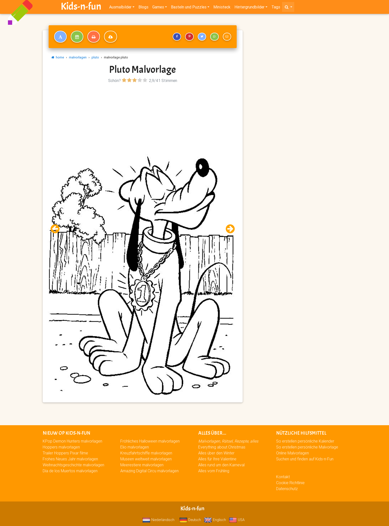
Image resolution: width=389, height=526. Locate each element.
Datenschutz (287, 488)
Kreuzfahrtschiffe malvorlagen (146, 452)
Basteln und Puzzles (188, 7)
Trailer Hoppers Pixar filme (65, 452)
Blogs (143, 7)
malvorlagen (78, 57)
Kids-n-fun (81, 7)
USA (237, 520)
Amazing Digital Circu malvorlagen (149, 470)
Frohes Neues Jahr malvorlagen (70, 458)
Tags (275, 7)
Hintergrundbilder (249, 7)
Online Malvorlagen (292, 452)
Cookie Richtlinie (290, 482)
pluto (95, 57)
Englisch (215, 520)
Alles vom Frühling (213, 470)
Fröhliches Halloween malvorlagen (150, 441)
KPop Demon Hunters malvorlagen (72, 441)
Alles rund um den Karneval (221, 464)
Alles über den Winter (216, 452)
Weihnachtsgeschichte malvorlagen (73, 464)
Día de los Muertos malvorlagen (70, 470)
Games (158, 7)
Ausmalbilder (120, 7)
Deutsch (190, 520)
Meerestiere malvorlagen (141, 464)
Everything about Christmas (221, 447)
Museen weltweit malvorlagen (146, 458)
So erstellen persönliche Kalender (305, 441)
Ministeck (221, 7)
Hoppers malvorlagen (61, 447)
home (57, 57)
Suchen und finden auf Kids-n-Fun (304, 458)
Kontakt (283, 476)
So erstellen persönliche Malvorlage (307, 447)
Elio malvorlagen (134, 447)
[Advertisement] (143, 119)
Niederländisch (158, 520)
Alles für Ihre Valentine (217, 458)
